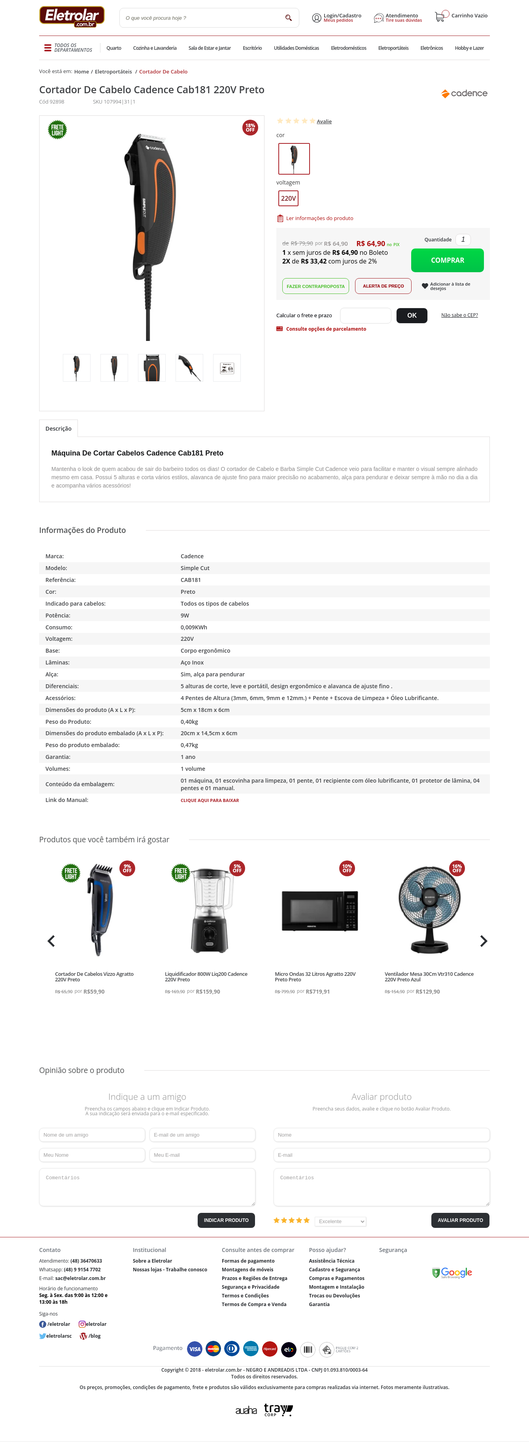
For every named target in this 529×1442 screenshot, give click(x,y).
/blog (94, 1336)
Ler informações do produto (319, 218)
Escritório (252, 48)
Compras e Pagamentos (337, 1278)
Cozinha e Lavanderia (155, 48)
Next (483, 941)
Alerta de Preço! (383, 286)
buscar (288, 17)
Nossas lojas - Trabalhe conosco (170, 1269)
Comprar (447, 260)
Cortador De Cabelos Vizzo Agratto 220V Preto (94, 976)
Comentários (147, 1187)
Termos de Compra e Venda (254, 1304)
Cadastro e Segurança (334, 1269)
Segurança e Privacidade (251, 1287)
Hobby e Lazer (469, 48)
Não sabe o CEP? (459, 315)
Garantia (319, 1304)
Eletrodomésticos (348, 48)
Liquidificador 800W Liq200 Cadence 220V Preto (206, 976)
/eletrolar (58, 1324)
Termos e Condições (245, 1295)
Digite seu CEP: (305, 316)
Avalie (324, 121)
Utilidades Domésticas (296, 48)
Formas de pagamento (248, 1261)
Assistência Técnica (331, 1261)
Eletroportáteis (392, 48)
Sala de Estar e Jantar (210, 48)
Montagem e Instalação (336, 1287)
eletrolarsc (59, 1336)
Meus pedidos (338, 20)
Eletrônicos (431, 48)
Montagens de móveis (247, 1269)
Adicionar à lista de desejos (450, 286)
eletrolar (96, 1324)
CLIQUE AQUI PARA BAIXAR (210, 800)
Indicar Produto (226, 1220)
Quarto (114, 48)
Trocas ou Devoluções (334, 1295)
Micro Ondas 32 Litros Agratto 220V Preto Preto (315, 976)
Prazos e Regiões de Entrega (254, 1278)
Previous (49, 941)
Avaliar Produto (460, 1220)
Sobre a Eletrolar (152, 1261)
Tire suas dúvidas (404, 20)
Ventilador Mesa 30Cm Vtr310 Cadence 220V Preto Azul (429, 976)
